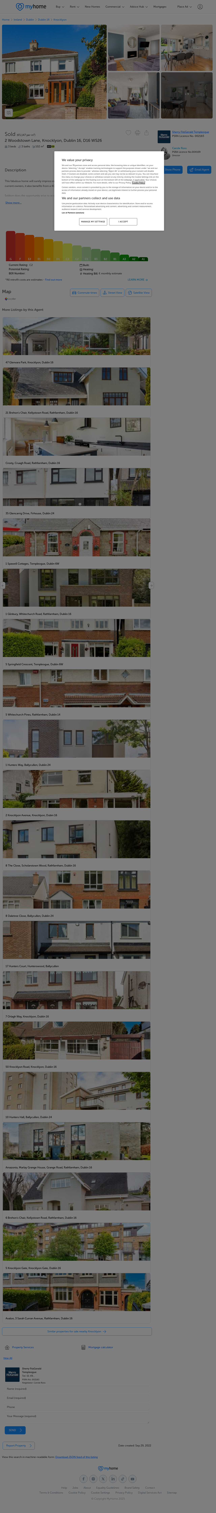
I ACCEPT (123, 222)
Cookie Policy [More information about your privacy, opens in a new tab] (138, 183)
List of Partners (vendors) (73, 213)
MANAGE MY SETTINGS (93, 222)
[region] (109, 191)
